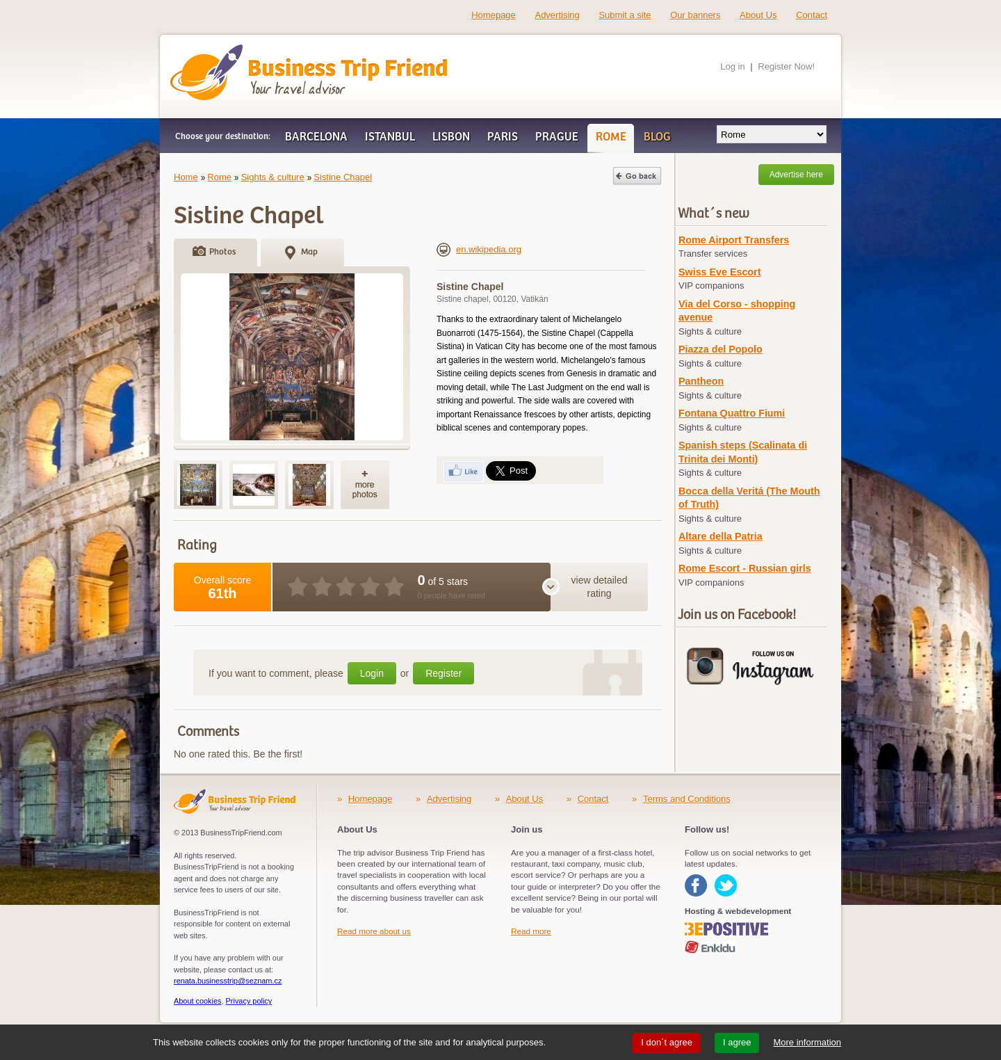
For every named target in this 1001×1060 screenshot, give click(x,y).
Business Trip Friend (259, 50)
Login (372, 673)
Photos (222, 252)
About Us (758, 15)
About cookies (198, 1001)
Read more (531, 930)
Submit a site (625, 15)
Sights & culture (272, 177)
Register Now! (786, 66)
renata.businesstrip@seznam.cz (228, 981)
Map (309, 252)
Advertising (557, 15)
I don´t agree (666, 1042)
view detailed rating (599, 587)
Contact (811, 15)
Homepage (493, 15)
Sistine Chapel (343, 177)
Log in (732, 66)
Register (443, 673)
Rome (219, 177)
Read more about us (374, 930)
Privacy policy (249, 1001)
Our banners (695, 15)
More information (807, 1042)
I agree (737, 1042)
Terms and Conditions (687, 799)
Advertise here (796, 174)
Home (186, 177)
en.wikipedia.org (479, 249)
